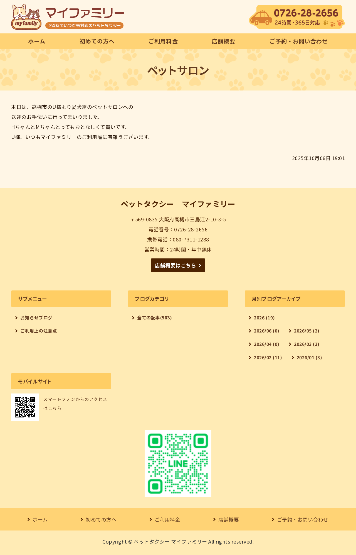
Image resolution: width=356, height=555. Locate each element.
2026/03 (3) (307, 344)
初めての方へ (97, 41)
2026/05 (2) (307, 330)
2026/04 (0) (267, 344)
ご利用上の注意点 (38, 330)
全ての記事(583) (154, 317)
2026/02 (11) (268, 357)
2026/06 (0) (267, 330)
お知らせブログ (36, 317)
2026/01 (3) (309, 357)
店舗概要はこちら (175, 265)
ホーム (36, 41)
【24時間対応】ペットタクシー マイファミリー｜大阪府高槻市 (67, 17)
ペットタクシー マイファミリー (170, 541)
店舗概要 (223, 41)
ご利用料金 (163, 41)
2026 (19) (264, 317)
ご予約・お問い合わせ (299, 41)
